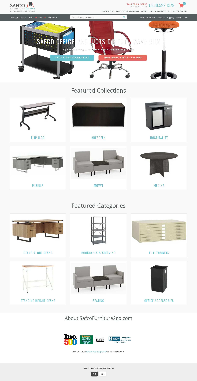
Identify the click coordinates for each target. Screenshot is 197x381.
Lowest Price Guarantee (153, 11)
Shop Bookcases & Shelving (123, 57)
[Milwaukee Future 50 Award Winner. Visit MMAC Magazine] (100, 340)
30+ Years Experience (177, 11)
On (102, 374)
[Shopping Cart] (181, 5)
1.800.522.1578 (161, 5)
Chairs (23, 17)
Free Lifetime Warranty (127, 11)
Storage (14, 17)
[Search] (124, 17)
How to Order (181, 17)
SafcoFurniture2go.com (96, 351)
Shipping (170, 17)
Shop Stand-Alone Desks (72, 57)
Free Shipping (107, 11)
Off (94, 374)
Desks (30, 17)
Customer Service (147, 17)
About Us (161, 17)
